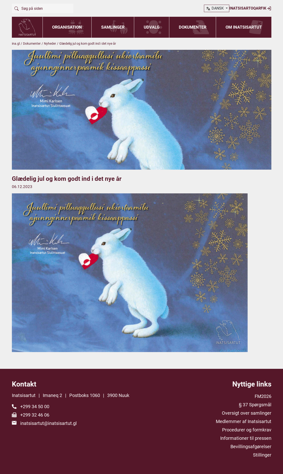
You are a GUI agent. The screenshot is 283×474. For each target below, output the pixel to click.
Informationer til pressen (245, 438)
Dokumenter (192, 27)
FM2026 (263, 396)
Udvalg (152, 27)
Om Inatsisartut (244, 27)
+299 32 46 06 (34, 415)
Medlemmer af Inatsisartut (243, 421)
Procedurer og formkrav (246, 430)
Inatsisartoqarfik (219, 8)
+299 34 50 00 (34, 406)
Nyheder (50, 43)
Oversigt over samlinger (246, 413)
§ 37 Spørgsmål (255, 404)
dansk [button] (257, 8)
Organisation (67, 27)
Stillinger (262, 455)
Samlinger (112, 27)
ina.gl (16, 43)
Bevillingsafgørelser (250, 446)
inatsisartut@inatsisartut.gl (48, 423)
